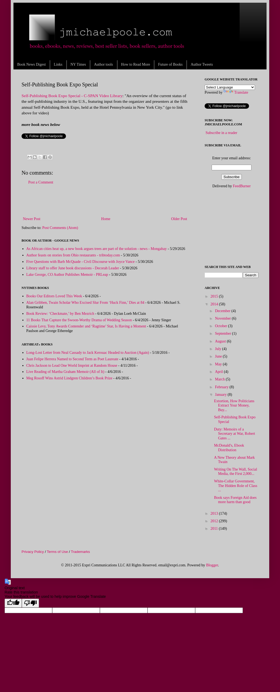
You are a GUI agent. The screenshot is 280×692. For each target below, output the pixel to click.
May (219, 364)
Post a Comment (40, 182)
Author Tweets (202, 64)
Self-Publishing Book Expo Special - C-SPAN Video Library (72, 95)
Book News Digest (31, 64)
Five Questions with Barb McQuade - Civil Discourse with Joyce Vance (80, 262)
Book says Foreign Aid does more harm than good (235, 500)
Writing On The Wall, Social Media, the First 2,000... (235, 471)
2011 (215, 529)
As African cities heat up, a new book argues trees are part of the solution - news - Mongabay (96, 249)
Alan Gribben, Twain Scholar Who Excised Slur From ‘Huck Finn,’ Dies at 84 (85, 303)
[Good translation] (13, 603)
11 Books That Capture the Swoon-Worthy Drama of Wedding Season (79, 320)
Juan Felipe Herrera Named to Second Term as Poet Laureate (72, 359)
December (223, 311)
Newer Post (31, 219)
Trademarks (80, 552)
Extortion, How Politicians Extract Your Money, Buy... (234, 405)
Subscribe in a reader (221, 133)
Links (58, 64)
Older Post (179, 219)
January (221, 395)
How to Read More (135, 64)
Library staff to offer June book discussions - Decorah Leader (72, 268)
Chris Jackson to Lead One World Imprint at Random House (71, 365)
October (221, 326)
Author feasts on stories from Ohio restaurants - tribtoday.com (73, 255)
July (218, 349)
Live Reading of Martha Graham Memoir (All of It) (65, 372)
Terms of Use (57, 552)
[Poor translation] (30, 603)
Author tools (103, 64)
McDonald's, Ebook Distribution (229, 447)
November (223, 318)
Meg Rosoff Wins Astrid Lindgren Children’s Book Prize (69, 378)
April (219, 372)
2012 (215, 521)
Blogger (212, 565)
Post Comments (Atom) (60, 228)
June (219, 356)
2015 (215, 296)
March (220, 379)
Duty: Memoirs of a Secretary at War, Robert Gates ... (234, 433)
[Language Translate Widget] (230, 87)
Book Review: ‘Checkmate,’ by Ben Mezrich (60, 314)
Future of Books (170, 64)
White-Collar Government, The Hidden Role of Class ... (235, 485)
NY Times (78, 64)
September (223, 333)
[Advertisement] (105, 201)
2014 (215, 304)
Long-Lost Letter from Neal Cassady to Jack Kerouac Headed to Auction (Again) (87, 353)
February (222, 387)
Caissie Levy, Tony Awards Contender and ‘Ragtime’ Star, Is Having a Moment (86, 326)
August (221, 341)
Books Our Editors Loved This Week (54, 296)
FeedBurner (242, 186)
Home (105, 219)
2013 (215, 513)
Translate (235, 92)
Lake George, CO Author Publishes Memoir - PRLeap (67, 275)
